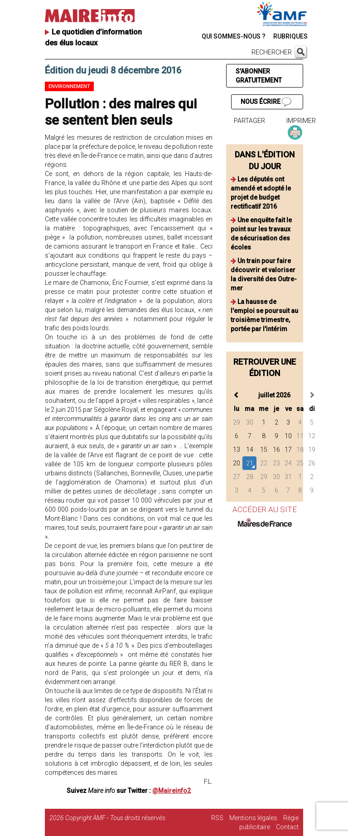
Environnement (69, 86)
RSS (217, 817)
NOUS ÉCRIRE (266, 102)
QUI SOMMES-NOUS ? (234, 36)
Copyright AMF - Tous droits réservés (115, 817)
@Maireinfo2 (171, 790)
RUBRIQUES (290, 36)
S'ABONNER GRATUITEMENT (259, 76)
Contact (287, 827)
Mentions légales (253, 817)
